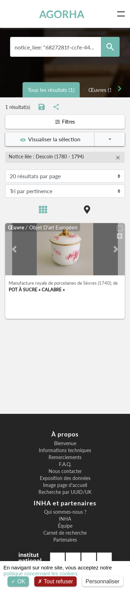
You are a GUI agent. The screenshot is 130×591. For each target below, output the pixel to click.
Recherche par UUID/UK (65, 492)
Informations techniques (65, 450)
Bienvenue (65, 443)
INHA (65, 519)
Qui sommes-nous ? (65, 512)
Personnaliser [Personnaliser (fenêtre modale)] (103, 581)
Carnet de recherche (65, 533)
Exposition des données (65, 478)
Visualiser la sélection (50, 139)
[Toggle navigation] (122, 14)
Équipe (65, 526)
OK (18, 581)
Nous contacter (65, 471)
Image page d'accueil (65, 485)
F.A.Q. (65, 464)
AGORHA (61, 14)
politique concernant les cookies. (41, 573)
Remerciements (65, 457)
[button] (14, 249)
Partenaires (65, 540)
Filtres (65, 122)
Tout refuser (55, 581)
